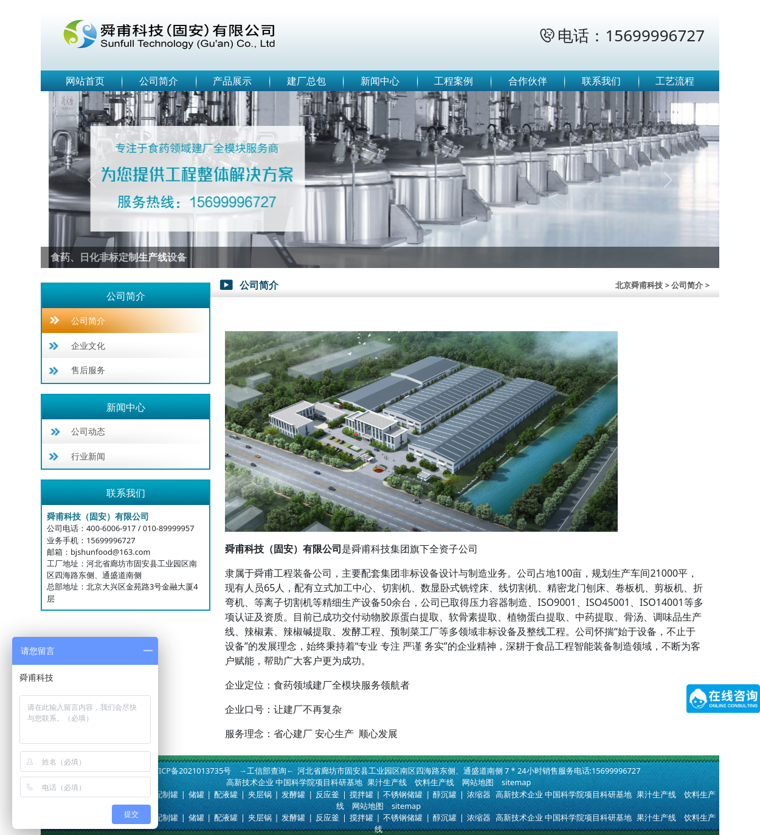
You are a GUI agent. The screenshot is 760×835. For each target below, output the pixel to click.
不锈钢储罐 (403, 794)
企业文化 (88, 345)
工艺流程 (674, 81)
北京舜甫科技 (639, 285)
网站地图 (478, 782)
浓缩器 (479, 794)
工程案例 (453, 81)
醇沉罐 (445, 794)
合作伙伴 (527, 81)
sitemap (516, 782)
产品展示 (232, 81)
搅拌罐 (361, 794)
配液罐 (226, 794)
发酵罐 (293, 794)
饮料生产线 (434, 782)
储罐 (196, 794)
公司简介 (158, 81)
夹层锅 (260, 794)
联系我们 (601, 81)
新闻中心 (380, 81)
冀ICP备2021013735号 (191, 770)
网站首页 (85, 81)
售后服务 (88, 370)
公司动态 (88, 431)
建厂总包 (306, 81)
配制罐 (166, 794)
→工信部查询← (266, 770)
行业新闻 (88, 456)
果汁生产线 (387, 782)
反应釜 (327, 794)
